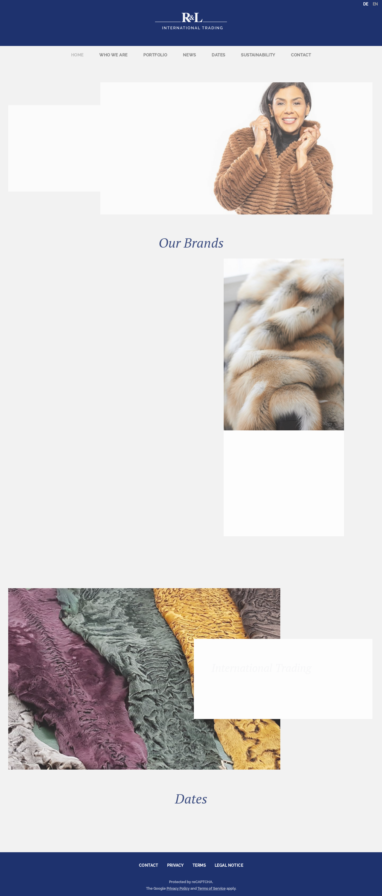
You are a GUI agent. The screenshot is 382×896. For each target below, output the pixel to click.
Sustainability (258, 52)
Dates (218, 52)
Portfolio (155, 52)
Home (77, 52)
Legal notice (229, 865)
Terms (199, 865)
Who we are (113, 52)
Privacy (175, 865)
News (189, 52)
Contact (301, 52)
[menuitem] (77, 52)
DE (365, 4)
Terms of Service (211, 888)
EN (375, 4)
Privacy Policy (178, 888)
